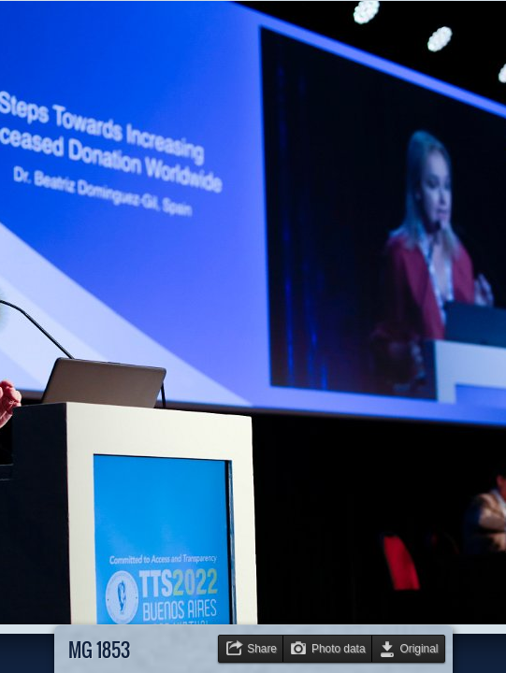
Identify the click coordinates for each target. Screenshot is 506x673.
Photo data (338, 648)
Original (419, 648)
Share (262, 648)
